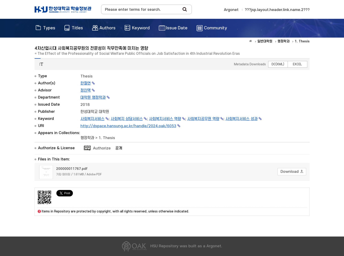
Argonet (231, 10)
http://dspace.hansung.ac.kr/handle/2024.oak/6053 (128, 126)
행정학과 (87, 138)
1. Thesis (107, 138)
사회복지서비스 (92, 119)
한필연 (85, 83)
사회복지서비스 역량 (165, 119)
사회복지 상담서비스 (127, 119)
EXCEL (297, 64)
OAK (63, 9)
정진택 (85, 90)
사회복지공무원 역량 (203, 119)
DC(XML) (278, 64)
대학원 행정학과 (93, 98)
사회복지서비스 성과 (242, 119)
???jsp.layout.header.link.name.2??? (277, 10)
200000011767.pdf (72, 169)
